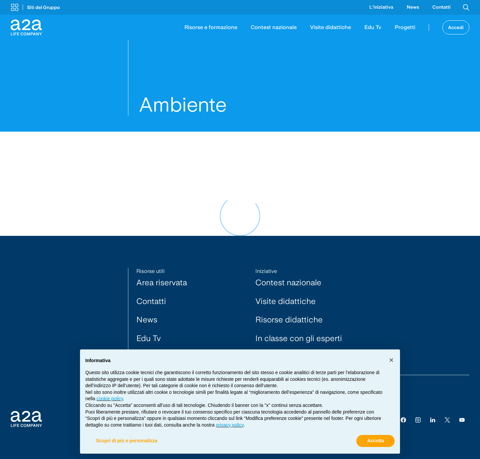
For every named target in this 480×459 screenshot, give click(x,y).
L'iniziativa (381, 7)
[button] (35, 7)
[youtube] (462, 420)
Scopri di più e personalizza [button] (126, 441)
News (413, 7)
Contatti (441, 7)
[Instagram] (418, 420)
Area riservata (161, 282)
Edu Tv (372, 27)
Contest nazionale (274, 27)
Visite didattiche (330, 27)
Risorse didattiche (289, 319)
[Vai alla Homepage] (26, 27)
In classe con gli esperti (298, 338)
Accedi (456, 27)
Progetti (405, 27)
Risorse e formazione (210, 27)
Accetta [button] (375, 441)
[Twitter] (447, 420)
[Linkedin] (432, 420)
